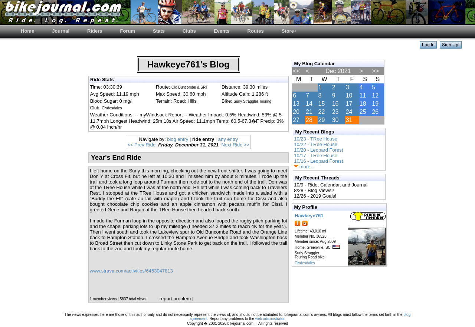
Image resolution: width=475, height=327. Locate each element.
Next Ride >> (235, 145)
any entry (228, 139)
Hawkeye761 (309, 215)
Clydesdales (305, 263)
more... (304, 166)
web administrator (269, 319)
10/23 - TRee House (315, 139)
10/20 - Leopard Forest (318, 150)
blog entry (177, 139)
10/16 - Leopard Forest (318, 161)
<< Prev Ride (141, 145)
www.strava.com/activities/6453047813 (131, 271)
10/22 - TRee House (315, 144)
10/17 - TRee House (315, 155)
